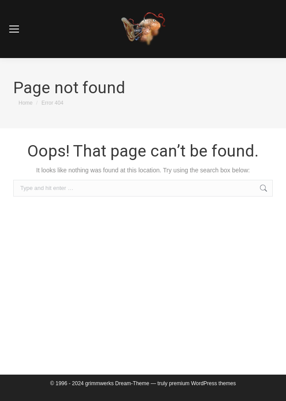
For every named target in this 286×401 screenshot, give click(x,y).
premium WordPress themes (202, 383)
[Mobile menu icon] (14, 29)
